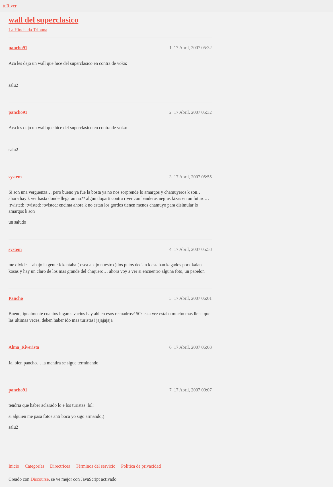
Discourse (39, 479)
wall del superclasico (43, 19)
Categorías (34, 466)
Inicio (14, 466)
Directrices (60, 466)
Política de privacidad (141, 466)
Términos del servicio (96, 466)
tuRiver (10, 5)
